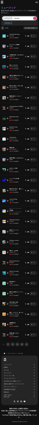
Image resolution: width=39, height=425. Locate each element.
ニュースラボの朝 (15, 178)
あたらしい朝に (14, 168)
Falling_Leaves (14, 240)
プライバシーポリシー (10, 386)
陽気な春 (12, 147)
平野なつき (12, 56)
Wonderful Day (14, 116)
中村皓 (11, 283)
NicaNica (12, 35)
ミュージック (8, 364)
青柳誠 (11, 46)
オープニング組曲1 (15, 44)
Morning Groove (15, 261)
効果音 (6, 367)
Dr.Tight (12, 241)
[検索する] (34, 18)
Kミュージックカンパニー (16, 211)
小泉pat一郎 (13, 252)
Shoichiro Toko (13, 138)
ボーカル (6, 370)
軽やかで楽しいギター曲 (16, 85)
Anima (11, 169)
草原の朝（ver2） (15, 333)
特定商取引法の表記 (9, 389)
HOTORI (12, 97)
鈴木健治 (12, 262)
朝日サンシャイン (15, 230)
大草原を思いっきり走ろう (17, 55)
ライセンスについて (9, 378)
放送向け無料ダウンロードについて (14, 384)
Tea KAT (12, 200)
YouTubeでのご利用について (12, 381)
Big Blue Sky (14, 127)
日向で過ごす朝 (14, 302)
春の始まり (13, 281)
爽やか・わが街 (14, 250)
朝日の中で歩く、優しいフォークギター (17, 189)
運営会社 (6, 392)
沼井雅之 (12, 108)
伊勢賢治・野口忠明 (14, 314)
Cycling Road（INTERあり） (17, 106)
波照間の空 (13, 322)
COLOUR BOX (13, 77)
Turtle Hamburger (14, 66)
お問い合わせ (8, 395)
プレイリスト (8, 373)
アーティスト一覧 (9, 375)
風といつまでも (14, 65)
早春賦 (12, 210)
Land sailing (14, 199)
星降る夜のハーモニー (16, 96)
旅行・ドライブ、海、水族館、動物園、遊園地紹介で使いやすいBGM (17, 312)
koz (11, 118)
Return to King (14, 271)
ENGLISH (7, 396)
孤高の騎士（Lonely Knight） (17, 158)
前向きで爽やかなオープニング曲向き (17, 75)
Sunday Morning (15, 34)
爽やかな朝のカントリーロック (17, 292)
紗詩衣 (11, 324)
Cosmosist (13, 137)
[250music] (2, 2)
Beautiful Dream (15, 219)
